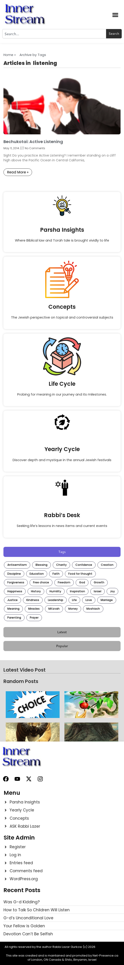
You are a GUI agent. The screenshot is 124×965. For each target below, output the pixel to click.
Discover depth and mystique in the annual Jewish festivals (62, 460)
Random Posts (20, 681)
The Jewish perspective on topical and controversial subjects (62, 317)
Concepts (62, 307)
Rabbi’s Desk (62, 515)
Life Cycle (62, 384)
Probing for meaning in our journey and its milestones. (62, 394)
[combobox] (54, 33)
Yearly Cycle (62, 449)
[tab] (62, 552)
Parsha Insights (62, 230)
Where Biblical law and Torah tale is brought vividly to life (62, 240)
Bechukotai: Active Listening (33, 141)
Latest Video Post (24, 670)
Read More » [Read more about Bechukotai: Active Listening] (17, 172)
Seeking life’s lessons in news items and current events (62, 526)
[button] (115, 15)
